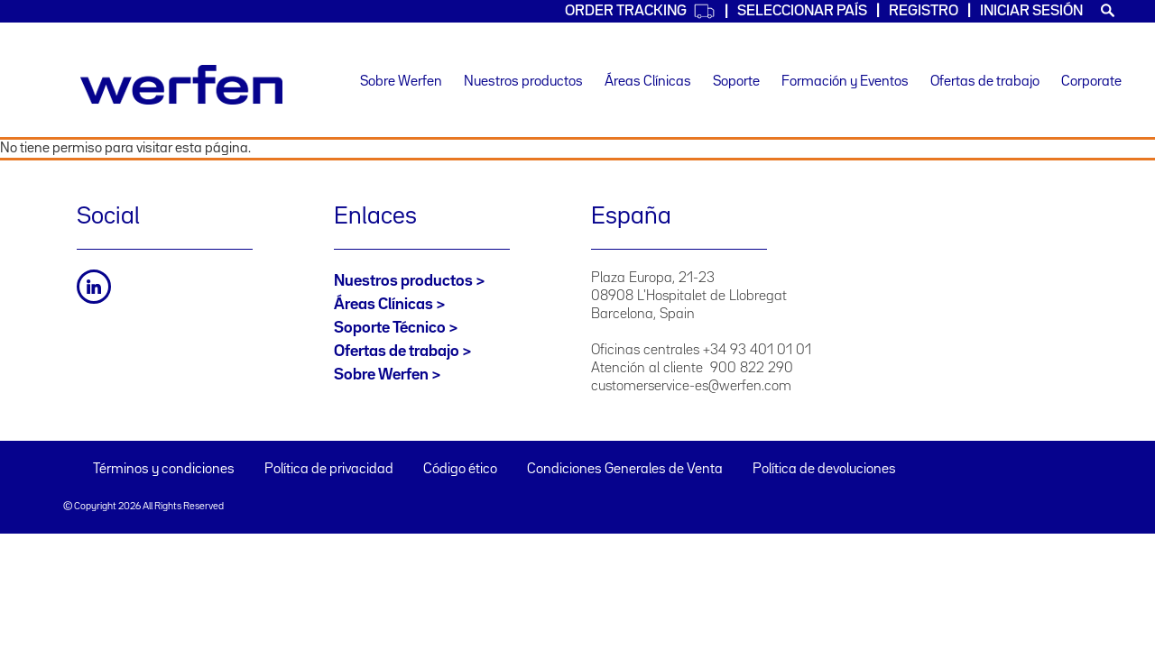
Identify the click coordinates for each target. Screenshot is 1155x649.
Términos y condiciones (164, 469)
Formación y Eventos (845, 82)
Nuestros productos (523, 82)
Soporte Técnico (390, 328)
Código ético (460, 469)
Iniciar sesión (1031, 11)
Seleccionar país (802, 11)
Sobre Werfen (401, 82)
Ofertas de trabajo (985, 82)
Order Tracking (640, 11)
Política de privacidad (328, 469)
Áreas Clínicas (648, 82)
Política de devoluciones (824, 469)
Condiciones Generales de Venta (625, 469)
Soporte (736, 82)
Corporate (1091, 82)
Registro (923, 11)
